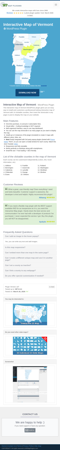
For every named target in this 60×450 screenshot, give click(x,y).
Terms (19, 446)
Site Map (38, 446)
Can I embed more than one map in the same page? (27, 253)
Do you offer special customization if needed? (24, 276)
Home (4, 446)
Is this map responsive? (15, 247)
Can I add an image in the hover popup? (22, 236)
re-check (30, 15)
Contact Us (11, 446)
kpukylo (42, 222)
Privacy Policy (28, 446)
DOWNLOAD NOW (27, 93)
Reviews (15, 13)
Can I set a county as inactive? (18, 265)
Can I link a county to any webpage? (20, 271)
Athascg (42, 198)
